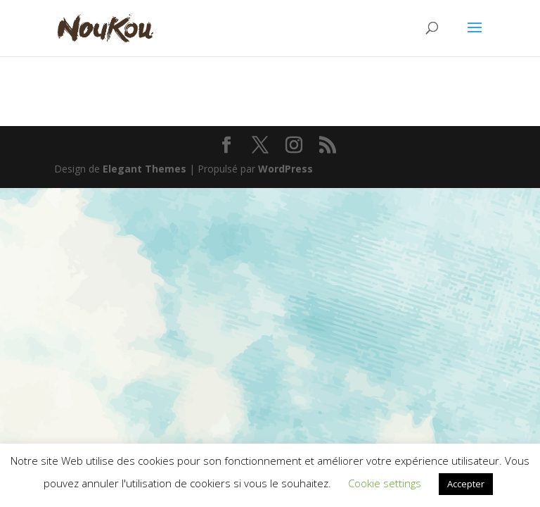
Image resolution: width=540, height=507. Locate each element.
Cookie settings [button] (384, 483)
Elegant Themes (144, 168)
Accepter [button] (465, 483)
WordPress (285, 168)
